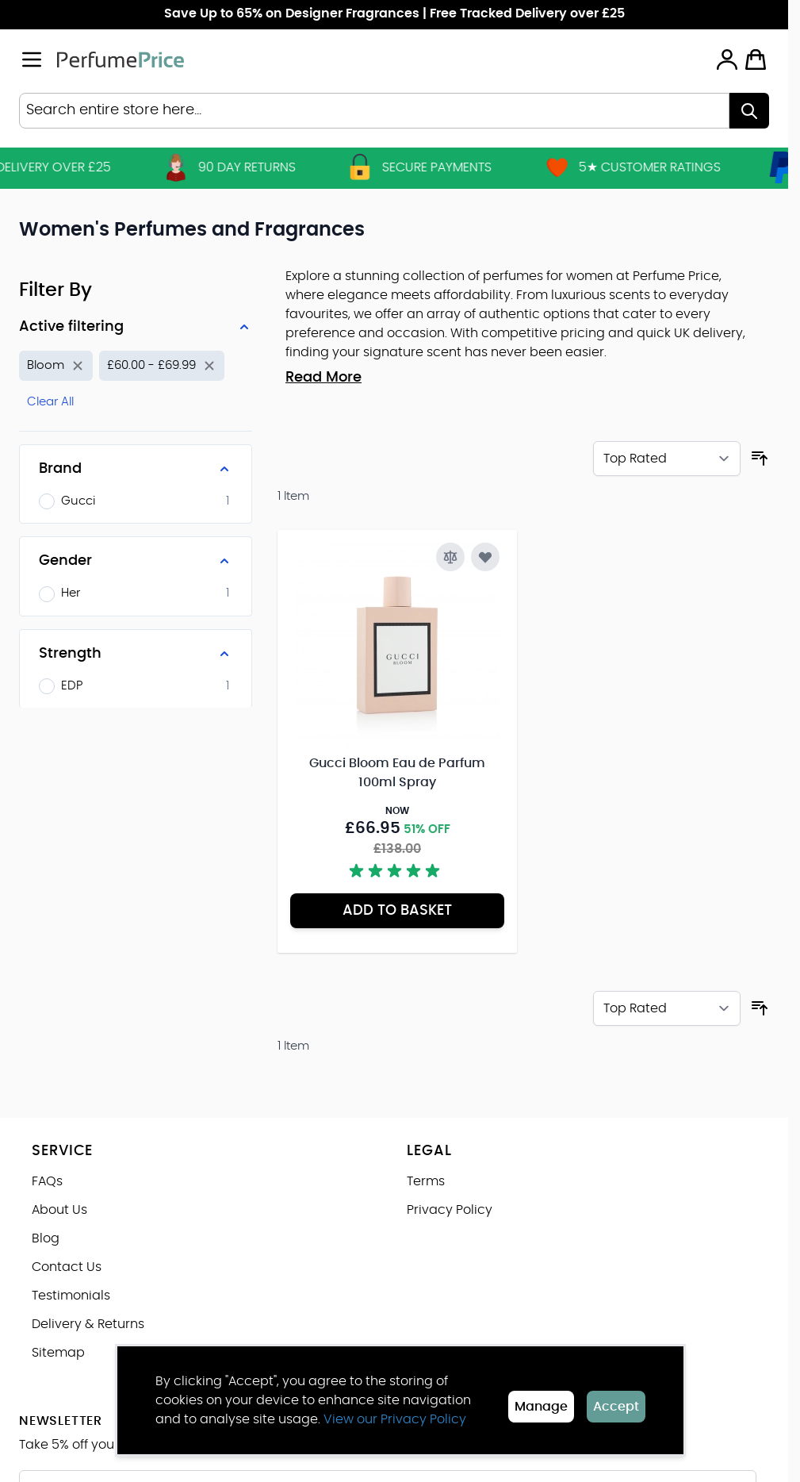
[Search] (749, 111)
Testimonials (71, 1295)
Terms (426, 1181)
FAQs (47, 1181)
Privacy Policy (449, 1210)
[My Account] (727, 59)
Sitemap (58, 1352)
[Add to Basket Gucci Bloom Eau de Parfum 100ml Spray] (397, 910)
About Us (59, 1210)
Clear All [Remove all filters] (50, 402)
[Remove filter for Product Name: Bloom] (56, 366)
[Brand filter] (135, 468)
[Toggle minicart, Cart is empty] (755, 59)
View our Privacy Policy (394, 1419)
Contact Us (66, 1267)
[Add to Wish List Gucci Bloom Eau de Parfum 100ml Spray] (485, 557)
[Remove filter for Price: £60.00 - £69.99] (161, 366)
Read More (323, 377)
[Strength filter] (135, 653)
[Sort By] (667, 458)
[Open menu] (31, 59)
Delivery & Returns (88, 1324)
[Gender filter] (135, 560)
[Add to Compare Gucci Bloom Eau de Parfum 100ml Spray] (450, 557)
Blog (45, 1238)
